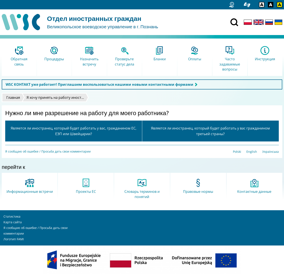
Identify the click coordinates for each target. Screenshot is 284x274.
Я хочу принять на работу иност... (55, 97)
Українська (270, 152)
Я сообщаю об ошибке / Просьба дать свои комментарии (48, 151)
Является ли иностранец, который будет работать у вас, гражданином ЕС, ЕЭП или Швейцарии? (73, 131)
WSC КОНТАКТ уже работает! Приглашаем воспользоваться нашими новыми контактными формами (99, 84)
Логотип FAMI (13, 239)
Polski (237, 152)
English (251, 152)
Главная (13, 97)
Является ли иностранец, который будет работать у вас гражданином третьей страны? (210, 131)
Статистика (11, 216)
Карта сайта (12, 222)
